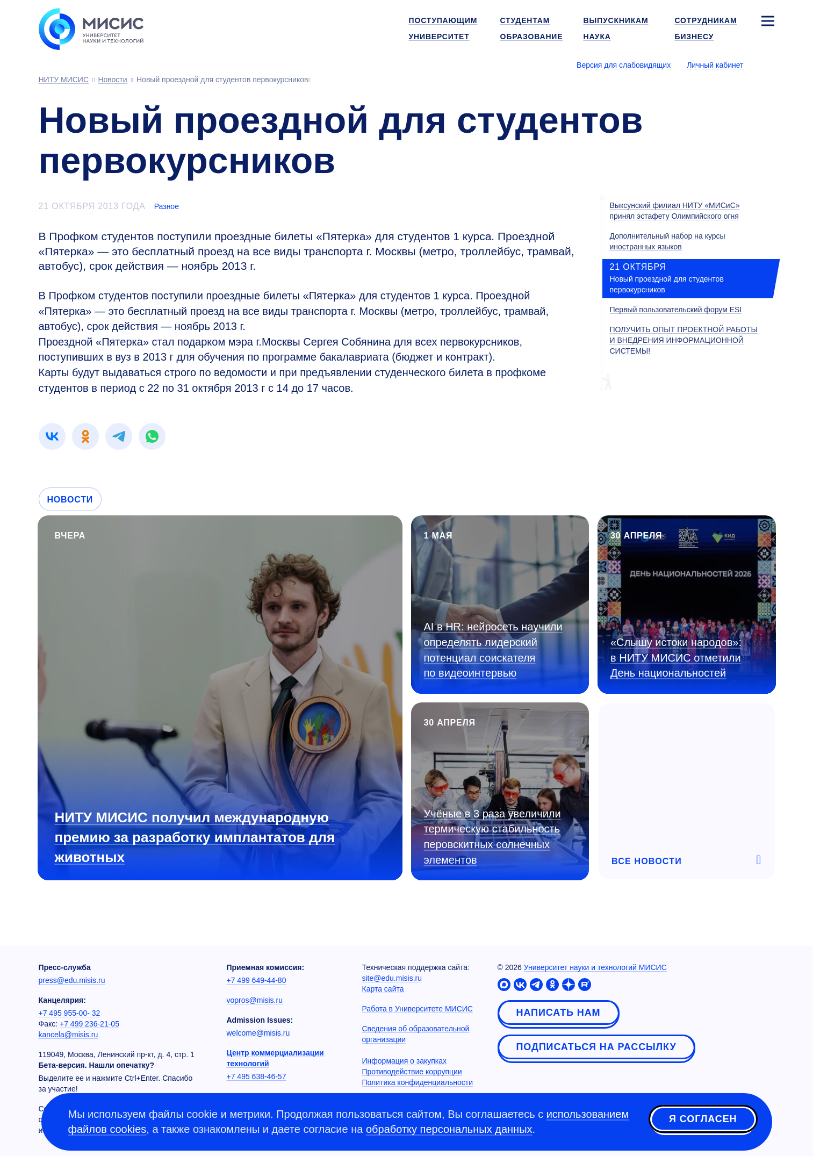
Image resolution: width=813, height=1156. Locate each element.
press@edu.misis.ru (72, 980)
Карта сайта (383, 989)
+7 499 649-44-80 (256, 980)
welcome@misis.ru (258, 1033)
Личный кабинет (715, 65)
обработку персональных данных (449, 1129)
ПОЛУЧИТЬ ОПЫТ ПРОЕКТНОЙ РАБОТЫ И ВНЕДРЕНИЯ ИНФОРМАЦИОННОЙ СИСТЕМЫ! (684, 340)
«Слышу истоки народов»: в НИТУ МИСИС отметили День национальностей (676, 657)
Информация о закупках (404, 1061)
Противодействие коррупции (412, 1071)
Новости (70, 499)
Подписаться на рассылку (596, 1047)
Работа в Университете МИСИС (417, 1008)
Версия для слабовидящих (624, 65)
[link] (52, 436)
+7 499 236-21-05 (89, 1023)
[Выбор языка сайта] (767, 64)
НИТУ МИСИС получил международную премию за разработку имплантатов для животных (195, 837)
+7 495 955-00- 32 (69, 1013)
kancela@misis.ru (68, 1034)
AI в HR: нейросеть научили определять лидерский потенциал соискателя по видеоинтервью (493, 650)
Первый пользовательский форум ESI (676, 309)
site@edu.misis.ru (392, 978)
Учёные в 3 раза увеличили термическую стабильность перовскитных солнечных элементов (492, 837)
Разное (166, 206)
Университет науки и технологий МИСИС (595, 967)
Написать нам (558, 1012)
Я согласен (703, 1120)
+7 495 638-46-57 (256, 1076)
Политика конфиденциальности (417, 1082)
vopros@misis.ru (255, 1000)
